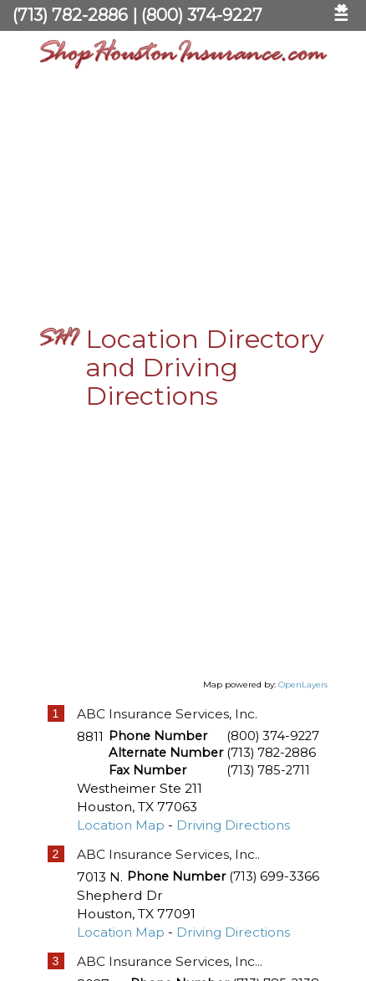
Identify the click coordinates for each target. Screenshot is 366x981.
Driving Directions (233, 820)
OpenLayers (303, 679)
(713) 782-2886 (70, 15)
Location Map (121, 820)
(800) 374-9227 (201, 15)
